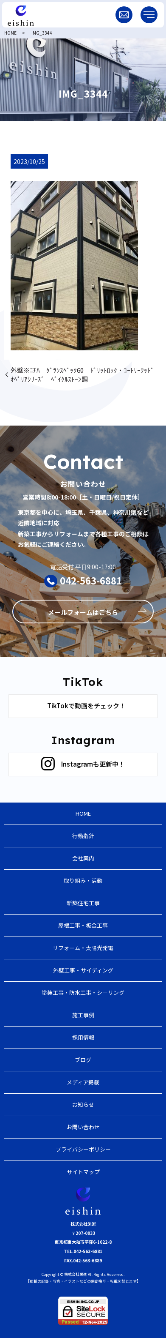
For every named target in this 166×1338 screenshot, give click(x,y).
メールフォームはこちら (83, 612)
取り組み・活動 (83, 881)
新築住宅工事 (83, 903)
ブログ (83, 1060)
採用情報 (83, 1037)
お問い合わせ (83, 1127)
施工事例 (83, 1015)
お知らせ (83, 1104)
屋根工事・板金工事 (83, 925)
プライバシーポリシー (83, 1149)
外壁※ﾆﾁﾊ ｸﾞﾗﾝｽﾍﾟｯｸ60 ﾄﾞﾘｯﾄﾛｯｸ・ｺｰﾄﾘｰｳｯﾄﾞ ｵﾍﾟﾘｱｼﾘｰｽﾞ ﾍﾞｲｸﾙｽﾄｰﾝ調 (85, 374)
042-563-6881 (91, 580)
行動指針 (83, 836)
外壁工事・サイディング (83, 970)
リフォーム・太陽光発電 (83, 948)
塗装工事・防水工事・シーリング (83, 992)
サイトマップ (83, 1172)
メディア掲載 (83, 1082)
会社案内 (83, 858)
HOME (10, 33)
